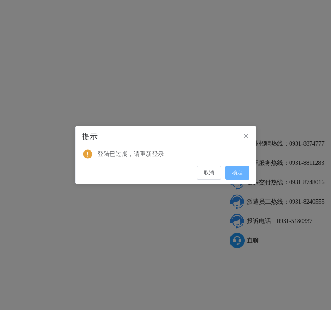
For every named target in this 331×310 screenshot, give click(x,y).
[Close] (246, 136)
